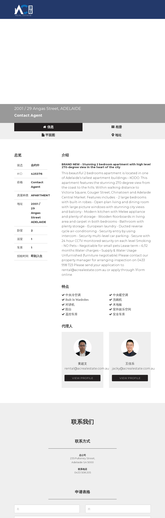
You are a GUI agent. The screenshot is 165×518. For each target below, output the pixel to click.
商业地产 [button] (73, 21)
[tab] (48, 127)
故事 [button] (88, 21)
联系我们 (126, 21)
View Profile (82, 378)
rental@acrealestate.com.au (86, 368)
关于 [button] (111, 21)
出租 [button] (58, 21)
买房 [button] (35, 21)
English (26, 29)
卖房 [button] (46, 21)
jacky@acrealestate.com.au (133, 368)
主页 (23, 21)
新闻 (100, 21)
